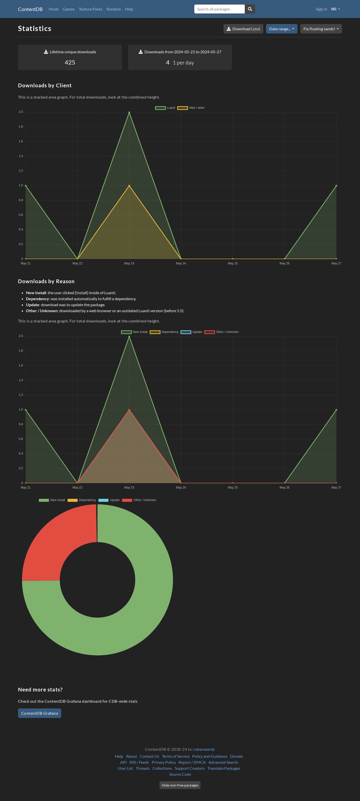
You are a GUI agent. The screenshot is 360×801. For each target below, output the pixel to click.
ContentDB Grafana (39, 713)
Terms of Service (176, 756)
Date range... (280, 28)
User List (125, 768)
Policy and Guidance (209, 756)
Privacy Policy (164, 762)
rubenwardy (204, 749)
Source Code (180, 774)
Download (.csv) (243, 28)
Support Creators (190, 768)
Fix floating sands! (320, 28)
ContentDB (30, 9)
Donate (236, 756)
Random (113, 9)
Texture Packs (90, 9)
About (131, 756)
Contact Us (149, 756)
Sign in (321, 9)
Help (129, 9)
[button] (335, 9)
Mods (54, 9)
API (123, 762)
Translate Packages (224, 768)
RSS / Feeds (139, 762)
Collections (162, 768)
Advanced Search (223, 762)
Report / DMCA (192, 762)
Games (69, 9)
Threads (143, 768)
